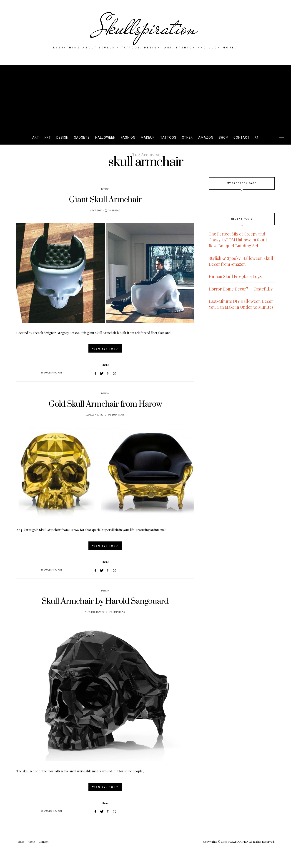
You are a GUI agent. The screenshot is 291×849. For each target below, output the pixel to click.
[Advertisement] (145, 96)
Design (62, 137)
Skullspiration (145, 27)
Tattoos (168, 137)
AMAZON (205, 137)
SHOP (223, 137)
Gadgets (82, 137)
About (31, 841)
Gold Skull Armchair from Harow (105, 404)
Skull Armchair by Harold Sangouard (105, 601)
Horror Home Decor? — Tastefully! (241, 289)
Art (35, 137)
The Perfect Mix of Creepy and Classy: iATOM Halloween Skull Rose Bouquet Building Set (238, 239)
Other (187, 137)
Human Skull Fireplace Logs (235, 276)
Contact (241, 137)
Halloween (105, 137)
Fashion (128, 137)
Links (21, 841)
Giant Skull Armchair (105, 200)
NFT (48, 137)
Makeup (148, 137)
